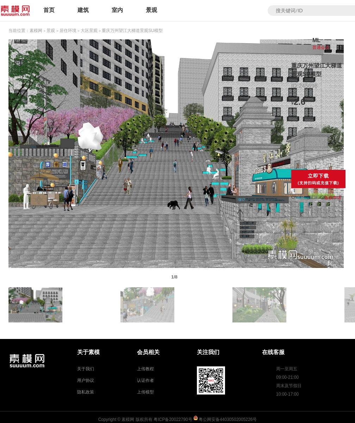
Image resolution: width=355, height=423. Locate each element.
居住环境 (68, 30)
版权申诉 (330, 197)
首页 (49, 10)
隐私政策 (85, 392)
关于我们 (85, 368)
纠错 (312, 197)
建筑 (83, 10)
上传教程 (145, 368)
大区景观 (89, 30)
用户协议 (85, 380)
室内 (117, 10)
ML (316, 40)
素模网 (36, 30)
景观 (151, 10)
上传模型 (145, 392)
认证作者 (145, 380)
